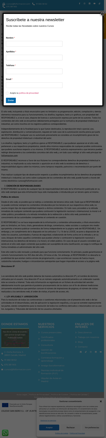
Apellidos (11, 51)
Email (9, 79)
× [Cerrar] (102, 14)
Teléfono (11, 65)
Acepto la (24, 93)
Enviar (11, 100)
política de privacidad (28, 93)
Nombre (10, 38)
